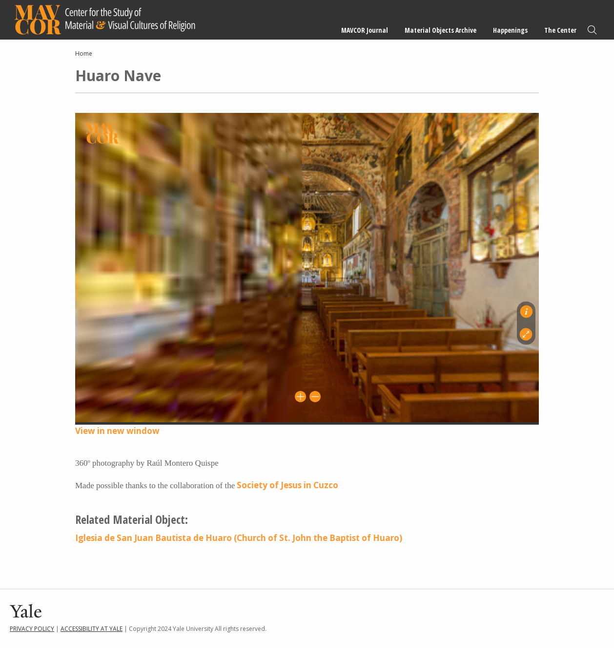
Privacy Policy (32, 629)
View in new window (117, 430)
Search (592, 30)
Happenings (510, 30)
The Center (560, 30)
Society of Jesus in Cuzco (287, 485)
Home (83, 53)
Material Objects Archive (440, 30)
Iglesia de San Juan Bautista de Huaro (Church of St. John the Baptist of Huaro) (238, 537)
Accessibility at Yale (92, 629)
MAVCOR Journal (364, 30)
